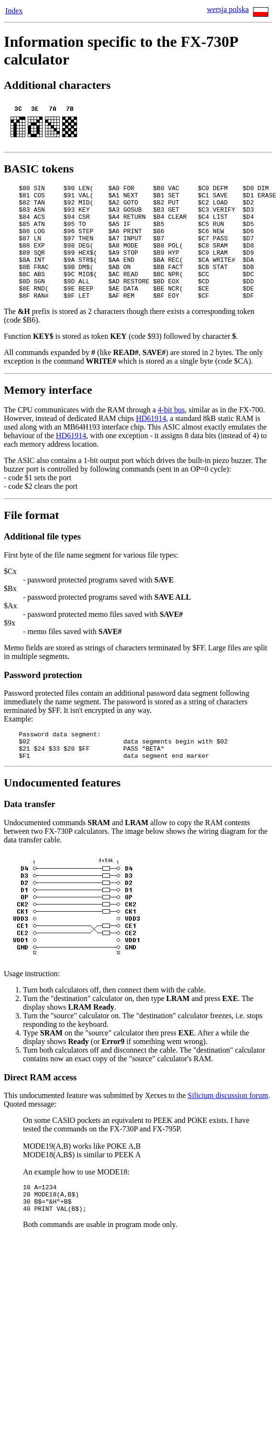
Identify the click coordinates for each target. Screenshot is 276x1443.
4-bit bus (171, 433)
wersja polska (228, 9)
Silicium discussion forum (228, 1124)
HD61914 (151, 441)
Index (13, 11)
